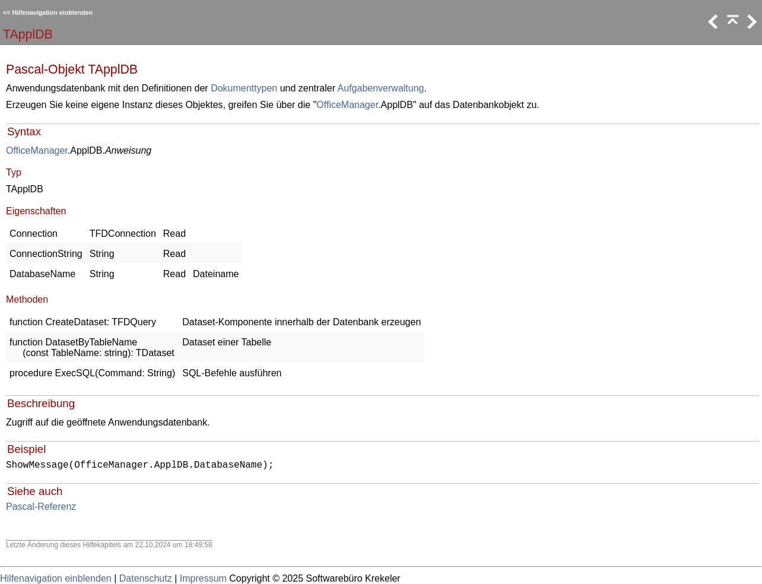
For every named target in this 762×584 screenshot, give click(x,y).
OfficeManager (347, 105)
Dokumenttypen (244, 88)
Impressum (203, 578)
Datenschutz (145, 578)
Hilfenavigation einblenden (52, 12)
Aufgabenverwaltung (381, 88)
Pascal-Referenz (41, 507)
